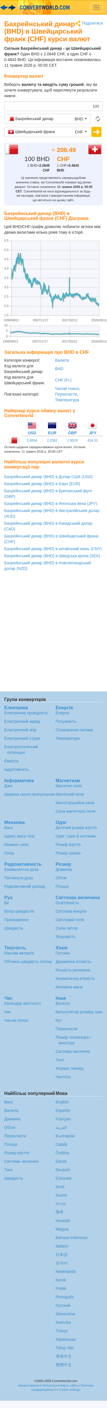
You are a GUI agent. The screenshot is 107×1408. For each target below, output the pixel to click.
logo (53, 7)
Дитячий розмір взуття (76, 827)
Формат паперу (70, 1068)
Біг (6, 903)
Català (61, 1144)
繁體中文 (64, 1365)
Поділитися (89, 24)
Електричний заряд (22, 721)
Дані (8, 786)
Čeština (62, 1153)
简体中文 (64, 1356)
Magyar (62, 1229)
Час (7, 1012)
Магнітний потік (70, 794)
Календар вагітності (22, 1003)
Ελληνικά (64, 1178)
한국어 (62, 1263)
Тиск (60, 1060)
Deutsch (63, 1170)
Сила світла (67, 928)
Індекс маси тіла (19, 836)
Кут (59, 1020)
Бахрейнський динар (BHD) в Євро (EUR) (42, 483)
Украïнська (66, 1339)
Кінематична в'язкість (75, 978)
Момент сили (16, 844)
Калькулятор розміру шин (79, 1012)
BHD (59, 368)
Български (65, 1136)
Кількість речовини (73, 970)
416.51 (92, 440)
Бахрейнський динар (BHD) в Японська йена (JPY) (50, 503)
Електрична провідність (26, 713)
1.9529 (72, 440)
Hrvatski (63, 1220)
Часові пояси (67, 388)
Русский (63, 1305)
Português (65, 1297)
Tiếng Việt (65, 1348)
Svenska (63, 1322)
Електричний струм (22, 738)
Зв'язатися (50, 1385)
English (62, 1102)
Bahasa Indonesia (71, 1237)
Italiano (62, 1246)
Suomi (61, 1195)
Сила (9, 853)
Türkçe (62, 1331)
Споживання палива (74, 730)
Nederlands (66, 1271)
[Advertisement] (53, 633)
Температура (67, 400)
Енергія (62, 713)
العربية (61, 1127)
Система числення (73, 1051)
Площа (62, 886)
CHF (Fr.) (63, 380)
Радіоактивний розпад (24, 886)
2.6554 (32, 440)
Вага (8, 827)
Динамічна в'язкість (73, 961)
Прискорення (16, 919)
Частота (63, 1077)
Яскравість (66, 936)
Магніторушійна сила (75, 802)
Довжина (64, 869)
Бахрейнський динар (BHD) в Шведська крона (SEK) (52, 556)
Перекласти (66, 394)
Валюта (62, 360)
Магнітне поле (69, 786)
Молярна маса (69, 987)
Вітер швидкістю (19, 911)
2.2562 (52, 440)
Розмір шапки (68, 853)
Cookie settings (69, 1389)
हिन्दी (59, 1212)
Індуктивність (16, 769)
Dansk (61, 1161)
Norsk (61, 1280)
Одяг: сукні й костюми (76, 836)
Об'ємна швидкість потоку (28, 961)
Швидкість (13, 928)
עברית (61, 1203)
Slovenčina (65, 1314)
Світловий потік (70, 919)
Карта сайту (69, 1385)
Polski (61, 1288)
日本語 (62, 1254)
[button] (47, 119)
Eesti (60, 1186)
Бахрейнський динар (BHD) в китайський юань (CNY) (53, 548)
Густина (63, 953)
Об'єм (61, 878)
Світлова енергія (71, 911)
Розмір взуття (68, 844)
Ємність (11, 761)
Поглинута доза (18, 878)
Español (63, 1110)
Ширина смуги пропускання (29, 794)
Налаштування (29, 1385)
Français (63, 1119)
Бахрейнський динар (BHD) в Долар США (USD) (48, 476)
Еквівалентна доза (21, 869)
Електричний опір (20, 730)
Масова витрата (19, 953)
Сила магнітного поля (75, 811)
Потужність (66, 721)
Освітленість (67, 903)
